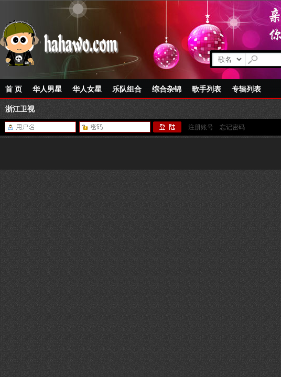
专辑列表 (246, 89)
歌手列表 (206, 89)
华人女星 (87, 89)
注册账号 (200, 127)
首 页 (13, 89)
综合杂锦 (166, 89)
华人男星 (47, 89)
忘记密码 (232, 127)
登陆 (167, 127)
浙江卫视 (20, 109)
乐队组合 (127, 89)
